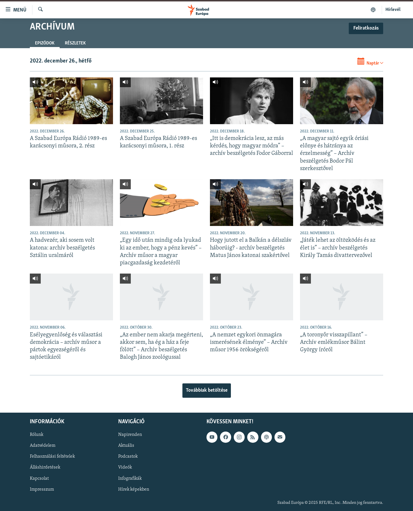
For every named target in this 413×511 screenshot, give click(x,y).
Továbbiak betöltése (206, 390)
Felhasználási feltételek (52, 456)
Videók (125, 467)
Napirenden (130, 434)
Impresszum (42, 489)
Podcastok (128, 456)
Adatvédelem (42, 445)
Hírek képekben (133, 489)
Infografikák (130, 478)
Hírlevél (392, 9)
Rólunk (36, 434)
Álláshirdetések (45, 467)
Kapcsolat (39, 478)
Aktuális (126, 445)
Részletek (75, 43)
